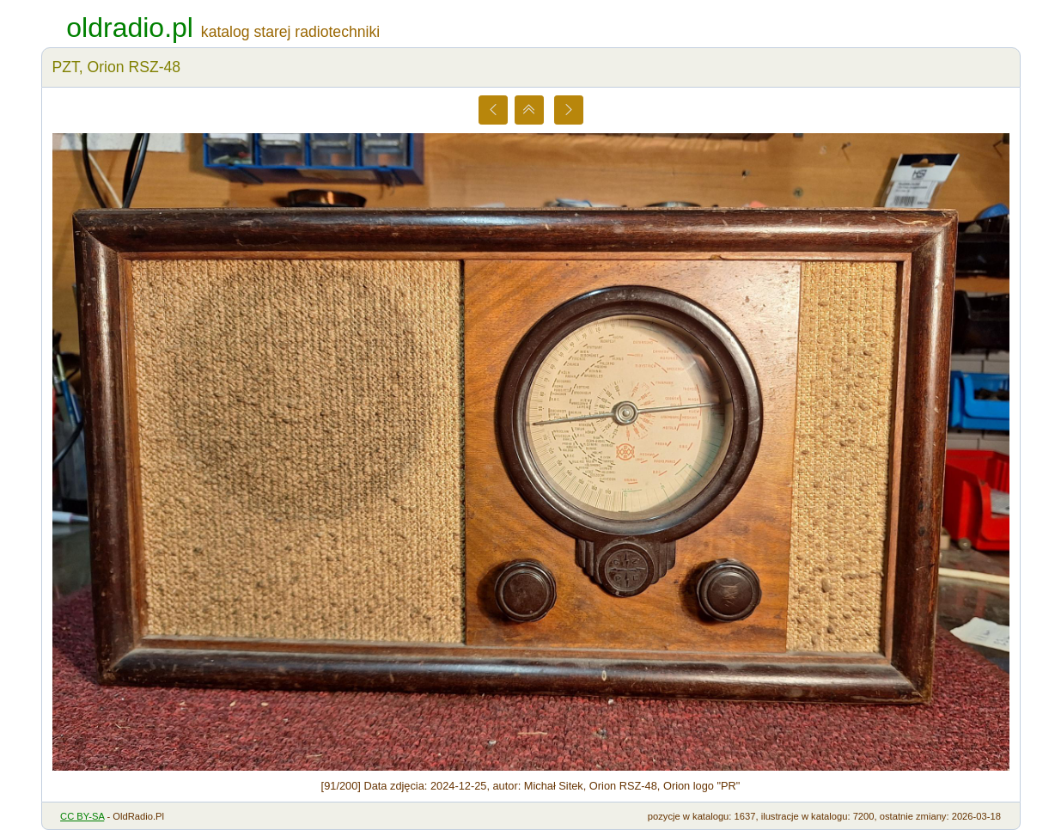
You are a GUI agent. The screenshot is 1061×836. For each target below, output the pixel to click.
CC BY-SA (82, 816)
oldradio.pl (129, 27)
